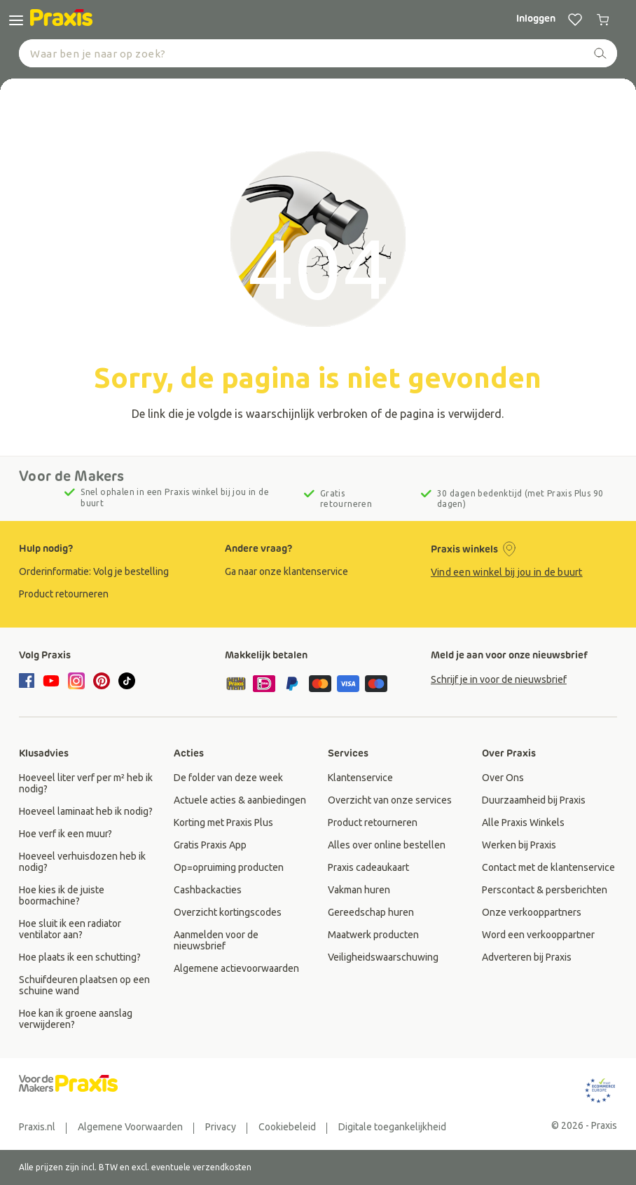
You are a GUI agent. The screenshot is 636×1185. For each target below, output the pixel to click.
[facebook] (28, 681)
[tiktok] (126, 680)
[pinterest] (101, 681)
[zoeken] (600, 53)
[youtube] (51, 681)
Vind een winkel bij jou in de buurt (507, 572)
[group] (112, 571)
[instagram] (76, 681)
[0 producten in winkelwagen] (603, 20)
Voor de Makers (71, 476)
